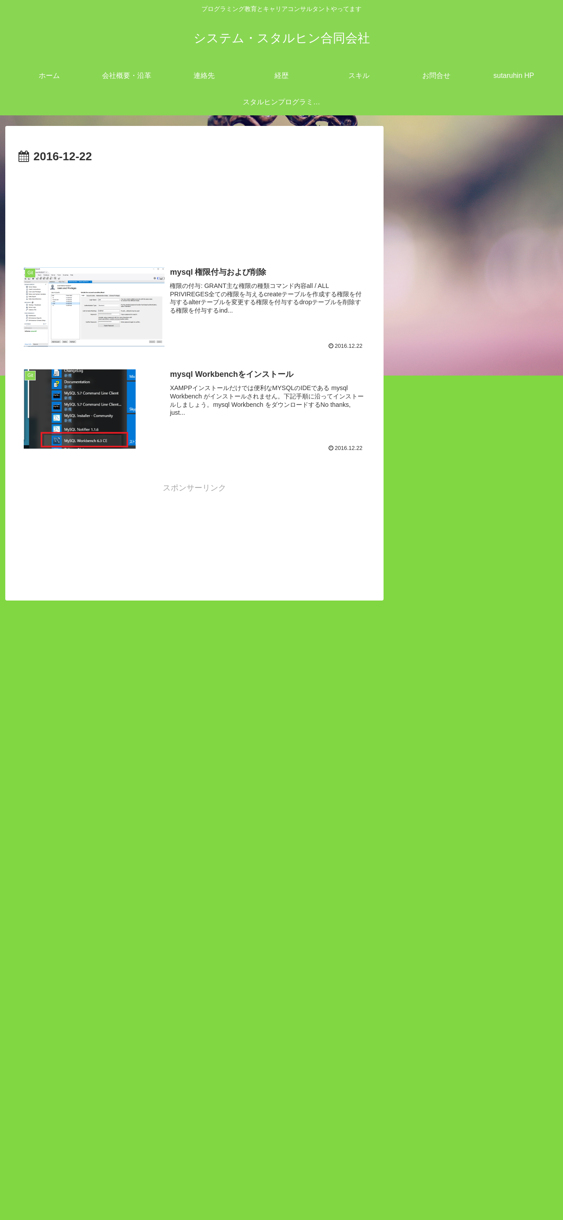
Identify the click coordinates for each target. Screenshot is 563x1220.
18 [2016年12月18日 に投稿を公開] (538, 1077)
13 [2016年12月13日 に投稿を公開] (432, 1077)
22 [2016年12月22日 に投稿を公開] (475, 1092)
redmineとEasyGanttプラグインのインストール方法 (471, 821)
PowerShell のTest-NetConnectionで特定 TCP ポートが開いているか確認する (474, 933)
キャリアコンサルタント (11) (468, 655)
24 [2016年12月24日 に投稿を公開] (517, 1092)
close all (449, 612)
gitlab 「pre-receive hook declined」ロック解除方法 (474, 970)
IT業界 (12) (436, 626)
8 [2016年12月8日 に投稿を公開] (475, 1063)
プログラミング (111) (455, 683)
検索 (409, 726)
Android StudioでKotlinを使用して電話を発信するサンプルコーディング (474, 859)
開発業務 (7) (439, 697)
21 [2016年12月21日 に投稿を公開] (454, 1092)
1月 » (440, 1130)
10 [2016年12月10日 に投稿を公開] (517, 1063)
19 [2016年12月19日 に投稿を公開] (411, 1092)
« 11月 (412, 1130)
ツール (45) (437, 669)
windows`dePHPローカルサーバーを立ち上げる (471, 896)
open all (415, 612)
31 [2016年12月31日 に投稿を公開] (517, 1107)
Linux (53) (434, 640)
